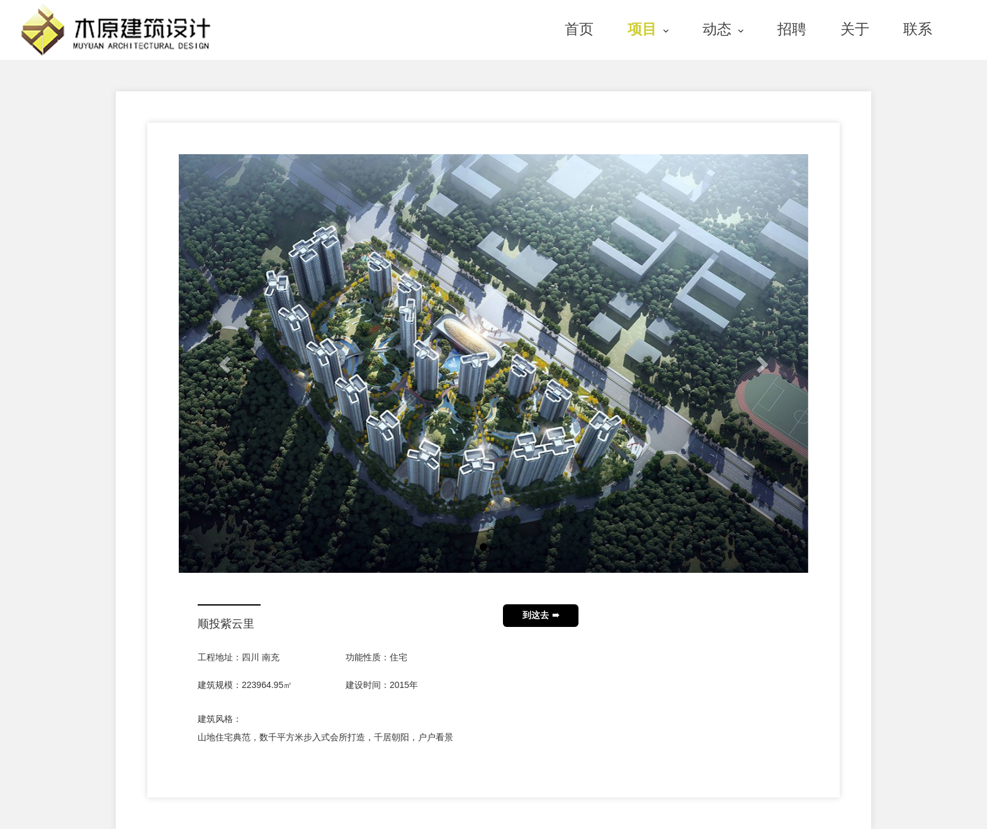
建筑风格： (220, 719)
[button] (226, 363)
